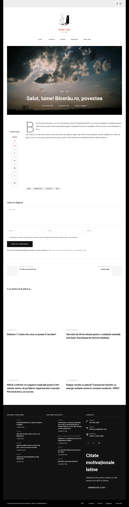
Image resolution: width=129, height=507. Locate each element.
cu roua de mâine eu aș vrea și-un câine (69, 451)
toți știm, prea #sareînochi (67, 461)
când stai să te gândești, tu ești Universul (28, 458)
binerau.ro (38, 188)
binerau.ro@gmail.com (98, 429)
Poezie (63, 39)
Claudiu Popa (48, 105)
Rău (67, 91)
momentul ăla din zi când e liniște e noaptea (29, 423)
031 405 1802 (94, 422)
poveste (49, 188)
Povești (52, 39)
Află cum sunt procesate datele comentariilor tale (67, 250)
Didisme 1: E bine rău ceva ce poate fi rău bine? (31, 334)
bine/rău (64, 29)
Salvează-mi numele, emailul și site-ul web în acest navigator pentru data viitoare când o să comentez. (44, 237)
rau (57, 188)
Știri (40, 39)
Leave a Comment (81, 106)
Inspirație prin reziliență (71, 436)
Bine (61, 91)
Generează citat (97, 488)
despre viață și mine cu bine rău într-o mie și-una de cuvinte (28, 446)
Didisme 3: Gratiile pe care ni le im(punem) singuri (69, 439)
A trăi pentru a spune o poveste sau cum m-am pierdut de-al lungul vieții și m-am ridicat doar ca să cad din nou (70, 425)
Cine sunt (87, 39)
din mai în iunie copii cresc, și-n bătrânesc (28, 435)
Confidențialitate (40, 503)
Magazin (74, 39)
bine (28, 188)
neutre (60, 459)
